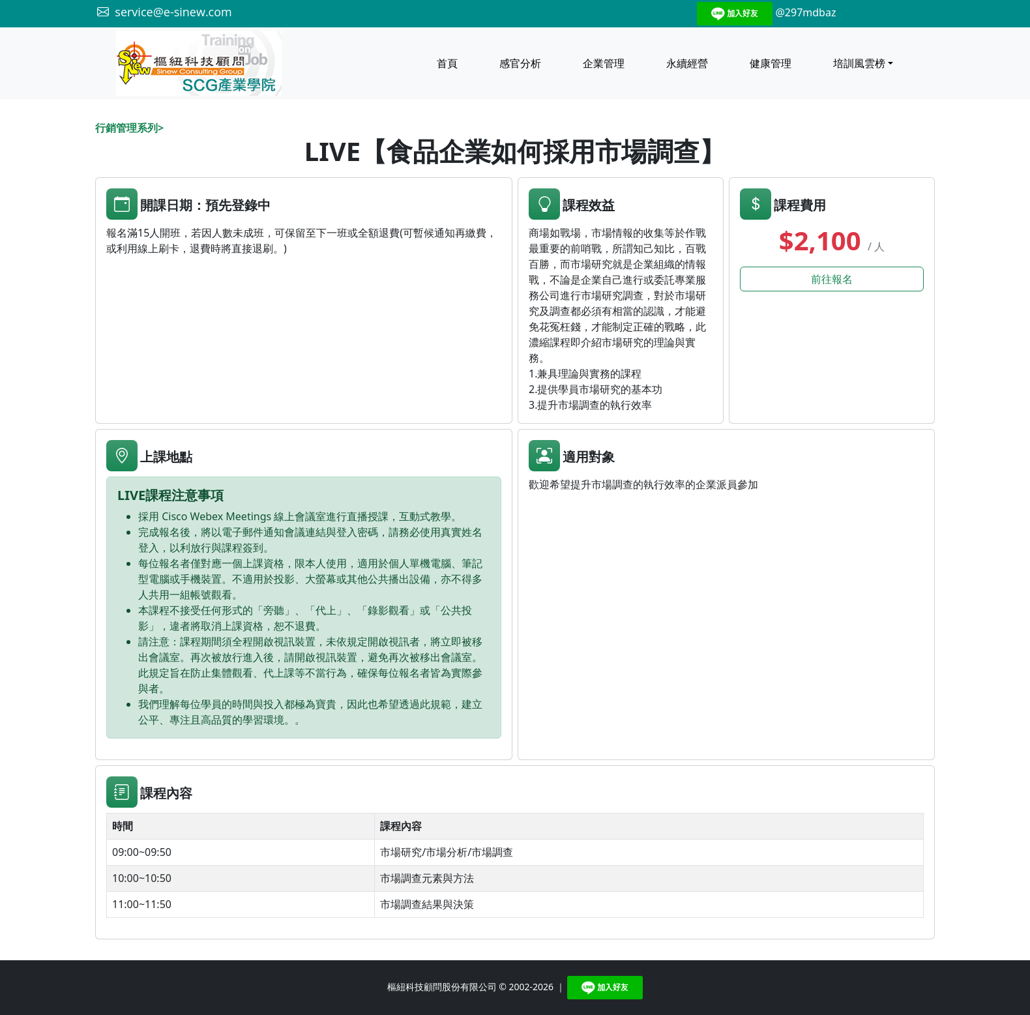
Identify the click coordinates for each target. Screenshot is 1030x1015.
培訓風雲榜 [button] (859, 63)
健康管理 (770, 63)
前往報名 (832, 279)
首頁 (447, 63)
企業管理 (604, 63)
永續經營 (687, 63)
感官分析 (520, 63)
